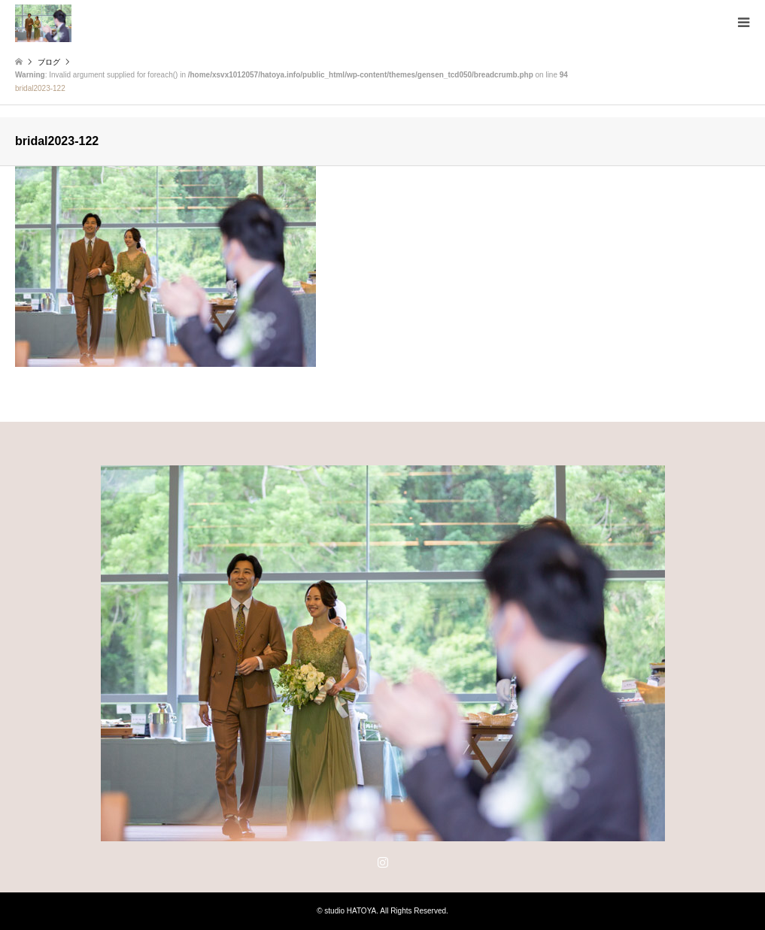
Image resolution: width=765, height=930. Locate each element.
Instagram (383, 861)
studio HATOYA (350, 911)
